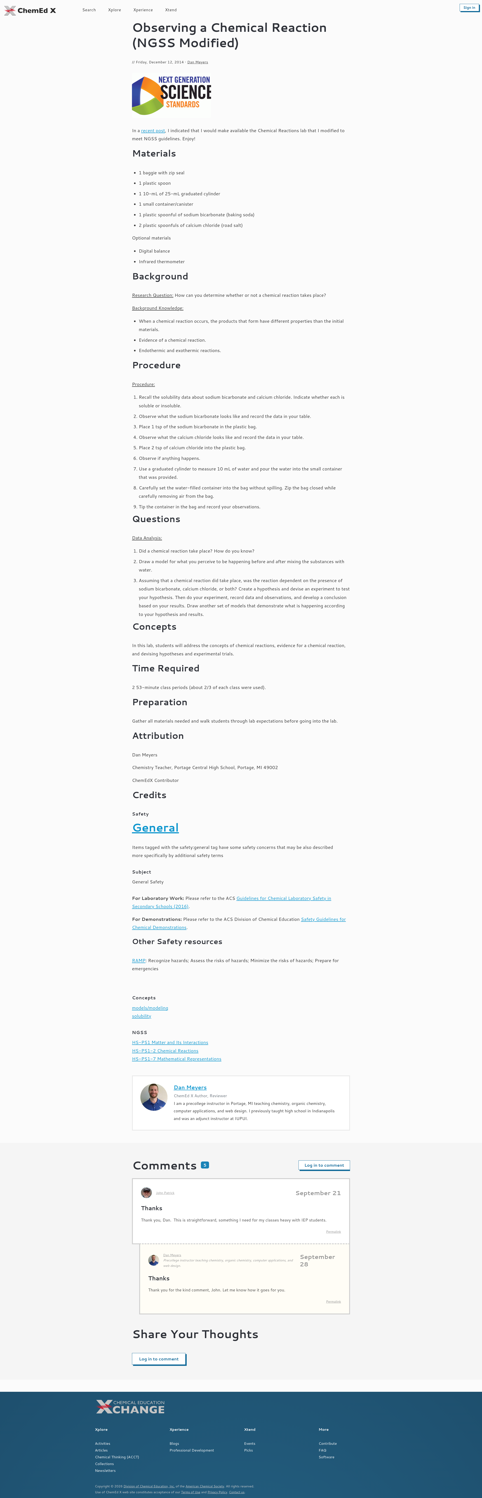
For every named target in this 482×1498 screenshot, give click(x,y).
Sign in (469, 7)
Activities (102, 1443)
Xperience (143, 10)
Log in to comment (324, 1165)
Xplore (114, 10)
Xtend (171, 10)
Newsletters (105, 1470)
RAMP (139, 960)
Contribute (328, 1443)
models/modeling (150, 1008)
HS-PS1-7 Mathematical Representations (176, 1059)
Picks (248, 1450)
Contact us (239, 1492)
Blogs (174, 1443)
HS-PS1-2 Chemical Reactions (165, 1050)
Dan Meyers (197, 62)
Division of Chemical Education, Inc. (150, 1486)
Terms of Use (191, 1492)
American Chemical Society (208, 1486)
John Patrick (165, 1192)
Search (89, 10)
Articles (101, 1450)
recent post (153, 130)
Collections (104, 1463)
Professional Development (191, 1450)
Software (326, 1456)
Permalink (333, 1231)
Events (249, 1443)
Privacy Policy (219, 1492)
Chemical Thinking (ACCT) (117, 1456)
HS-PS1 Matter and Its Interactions (170, 1042)
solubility (141, 1016)
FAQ (322, 1450)
